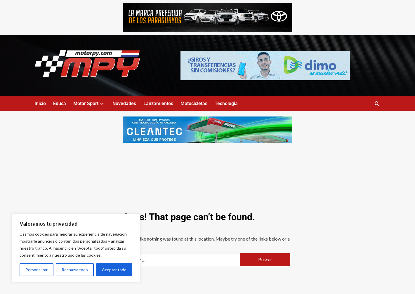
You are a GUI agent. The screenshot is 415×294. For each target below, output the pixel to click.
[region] (76, 248)
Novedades (124, 103)
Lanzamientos (158, 103)
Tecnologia (226, 103)
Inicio (40, 103)
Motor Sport (89, 103)
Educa (59, 103)
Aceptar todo (114, 269)
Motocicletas (193, 103)
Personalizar (36, 269)
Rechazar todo (75, 269)
